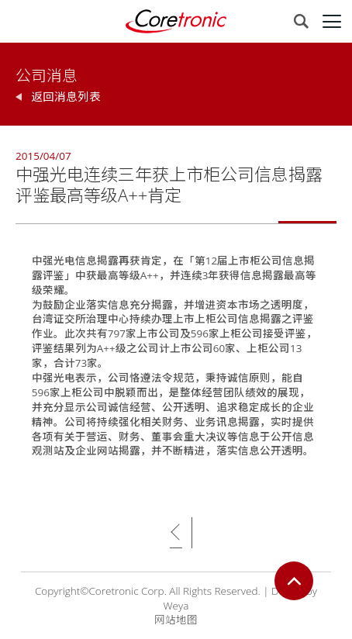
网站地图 (176, 620)
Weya (176, 606)
